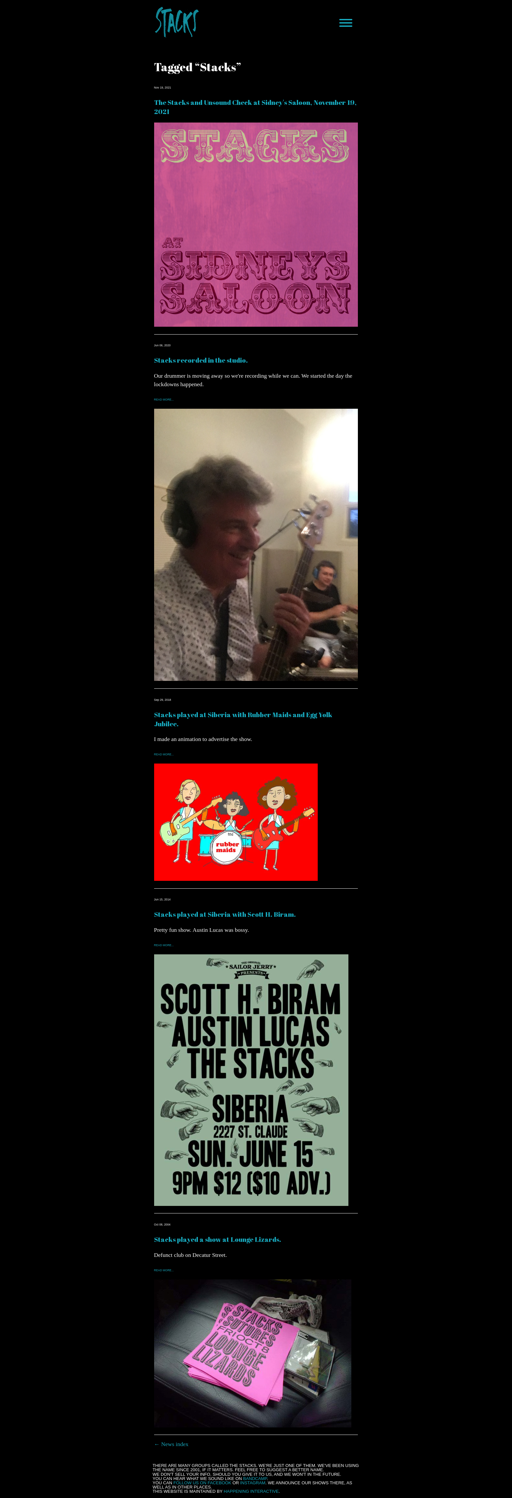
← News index (171, 1444)
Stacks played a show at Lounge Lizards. (217, 1239)
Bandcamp (255, 1478)
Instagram (252, 1482)
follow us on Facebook (202, 1482)
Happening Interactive (251, 1491)
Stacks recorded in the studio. (201, 360)
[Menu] (345, 23)
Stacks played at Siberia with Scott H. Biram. (225, 914)
